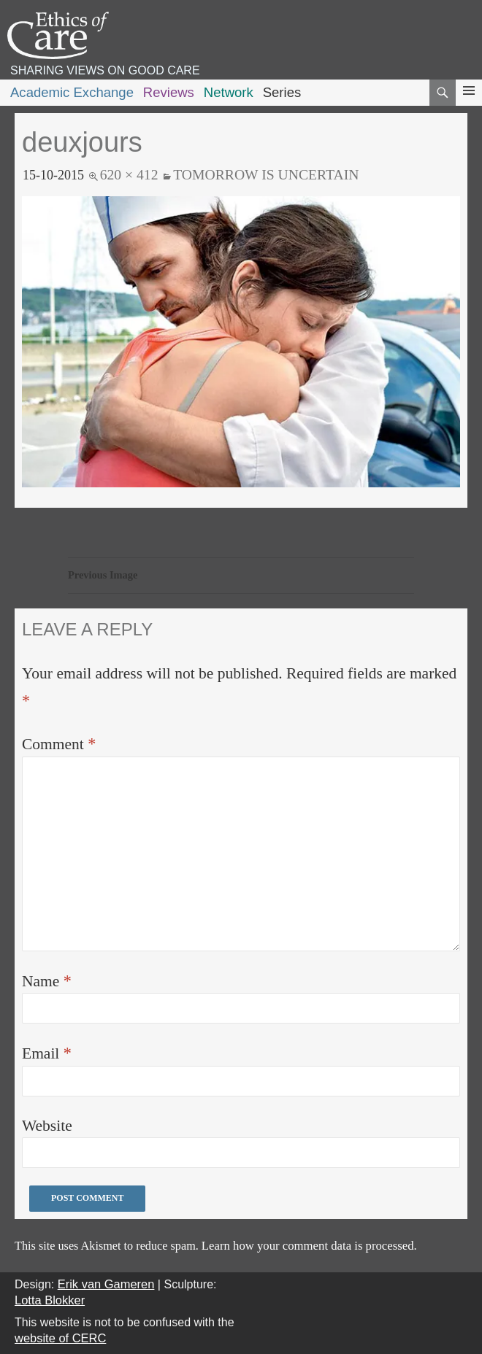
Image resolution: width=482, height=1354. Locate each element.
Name (47, 981)
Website (47, 1125)
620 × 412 (129, 174)
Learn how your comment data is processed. (309, 1246)
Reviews (168, 92)
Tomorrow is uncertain (266, 174)
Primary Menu (469, 104)
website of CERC (60, 1338)
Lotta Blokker (50, 1300)
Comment (59, 744)
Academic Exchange (72, 92)
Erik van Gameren (106, 1284)
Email (47, 1053)
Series (282, 92)
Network (228, 92)
